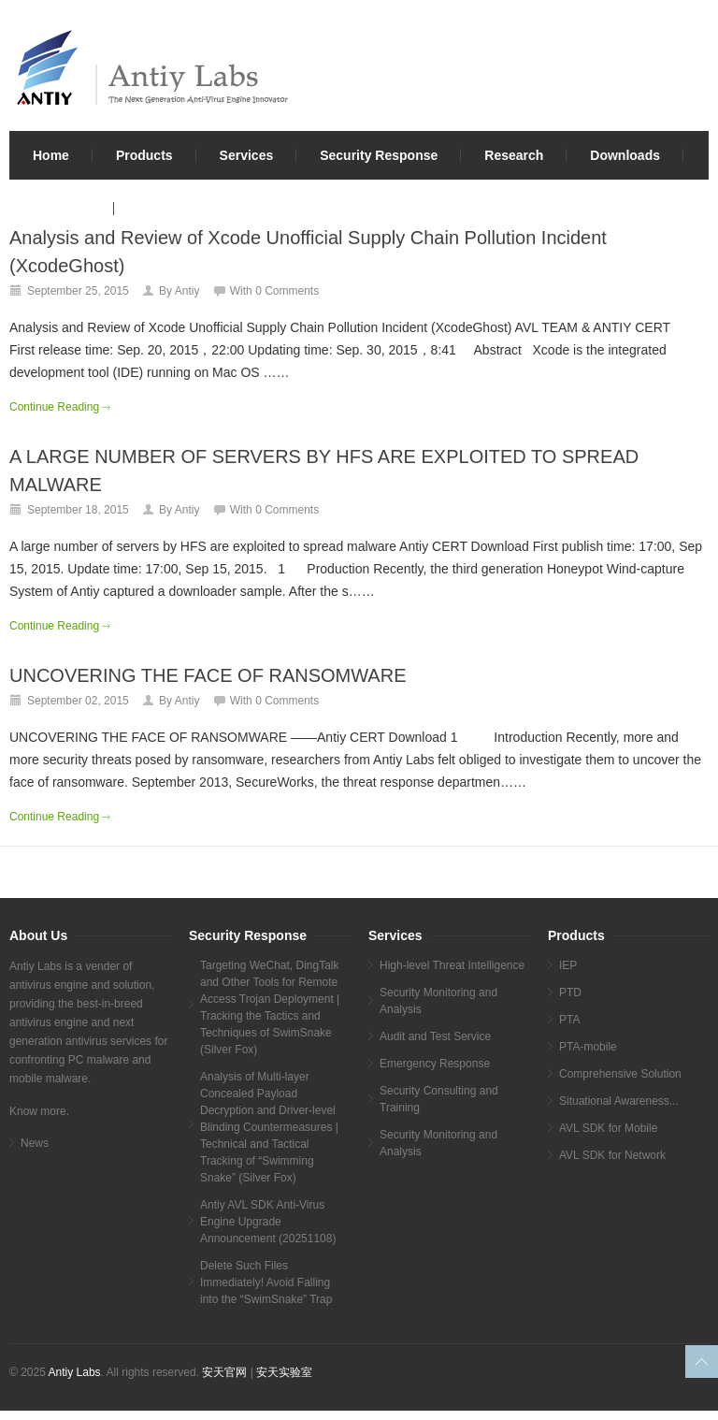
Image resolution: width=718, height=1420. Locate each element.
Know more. (39, 1111)
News (35, 1143)
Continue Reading (54, 406)
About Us (62, 208)
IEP (568, 965)
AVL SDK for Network (612, 1155)
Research (513, 155)
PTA (569, 1019)
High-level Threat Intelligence (452, 965)
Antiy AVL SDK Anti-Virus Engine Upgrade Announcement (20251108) (268, 1221)
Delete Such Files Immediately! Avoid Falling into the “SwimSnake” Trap (266, 1282)
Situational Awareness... (619, 1101)
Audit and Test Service (435, 1036)
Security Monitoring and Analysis (438, 1001)
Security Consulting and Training (439, 1099)
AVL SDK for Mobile (608, 1128)
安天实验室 (284, 1372)
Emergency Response (435, 1063)
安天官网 (224, 1372)
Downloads (625, 155)
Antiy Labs (75, 1372)
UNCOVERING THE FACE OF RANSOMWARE (207, 675)
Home (51, 155)
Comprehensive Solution (620, 1073)
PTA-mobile (588, 1046)
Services (247, 155)
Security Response (379, 155)
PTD (570, 992)
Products (144, 155)
